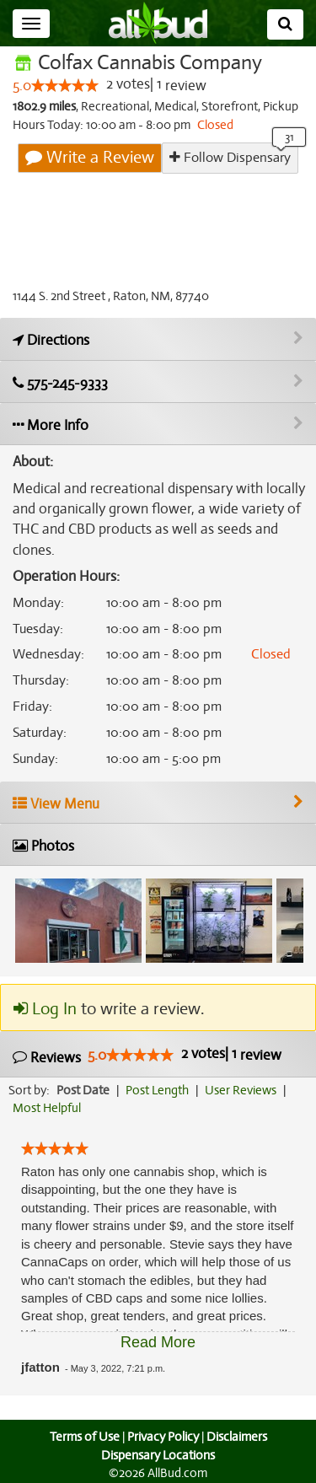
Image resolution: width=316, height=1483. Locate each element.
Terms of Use (82, 1436)
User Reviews (245, 1090)
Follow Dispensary (230, 157)
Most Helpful (47, 1107)
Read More (158, 1342)
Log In (44, 1009)
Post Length (159, 1090)
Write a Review (91, 158)
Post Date (83, 1090)
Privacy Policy (162, 1436)
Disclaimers (237, 1436)
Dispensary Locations (158, 1455)
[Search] (285, 24)
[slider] (65, 86)
